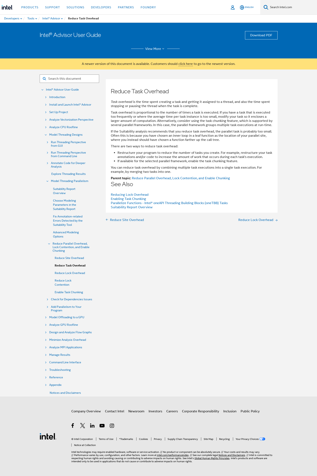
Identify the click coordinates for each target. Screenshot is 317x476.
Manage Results (59, 355)
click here (185, 64)
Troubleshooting (60, 370)
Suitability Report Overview (132, 207)
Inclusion (229, 411)
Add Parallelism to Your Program (66, 308)
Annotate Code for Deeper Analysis (68, 164)
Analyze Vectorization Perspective (71, 119)
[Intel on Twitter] (83, 426)
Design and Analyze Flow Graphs (70, 332)
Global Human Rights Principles (212, 458)
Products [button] (29, 7)
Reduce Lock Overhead (70, 273)
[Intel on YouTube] (102, 426)
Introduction (57, 97)
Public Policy (250, 411)
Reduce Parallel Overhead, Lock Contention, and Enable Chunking (71, 247)
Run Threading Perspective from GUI (68, 144)
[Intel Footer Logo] (48, 436)
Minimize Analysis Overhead (67, 340)
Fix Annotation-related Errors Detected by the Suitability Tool (68, 221)
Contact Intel (114, 411)
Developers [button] (101, 7)
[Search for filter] (69, 78)
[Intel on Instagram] (112, 426)
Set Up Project (58, 112)
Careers (172, 411)
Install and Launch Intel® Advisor (70, 104)
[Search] (266, 7)
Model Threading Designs (66, 134)
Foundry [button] (148, 7)
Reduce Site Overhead (69, 258)
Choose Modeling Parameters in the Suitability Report (64, 205)
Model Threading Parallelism (69, 181)
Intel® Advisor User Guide (62, 89)
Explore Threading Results (68, 174)
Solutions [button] (75, 7)
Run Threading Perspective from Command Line (68, 154)
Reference (56, 377)
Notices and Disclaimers (65, 393)
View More (155, 49)
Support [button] (52, 7)
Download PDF (261, 35)
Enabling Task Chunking (128, 199)
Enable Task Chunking (69, 292)
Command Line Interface (65, 362)
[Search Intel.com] (292, 7)
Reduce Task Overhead (70, 266)
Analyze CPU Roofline (63, 127)
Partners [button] (126, 7)
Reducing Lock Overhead (130, 195)
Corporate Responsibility (200, 411)
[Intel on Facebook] (73, 426)
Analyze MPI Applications (65, 347)
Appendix (55, 385)
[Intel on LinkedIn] (92, 426)
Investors (155, 411)
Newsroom (136, 411)
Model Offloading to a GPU (66, 317)
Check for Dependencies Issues (71, 299)
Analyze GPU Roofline (63, 325)
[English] (247, 7)
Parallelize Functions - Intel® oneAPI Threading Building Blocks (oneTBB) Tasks (169, 203)
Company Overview (86, 411)
